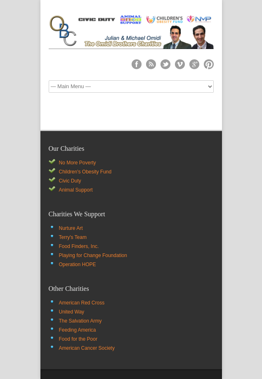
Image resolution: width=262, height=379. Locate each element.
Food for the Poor (78, 339)
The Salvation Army (80, 321)
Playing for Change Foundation (93, 255)
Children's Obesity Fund (85, 172)
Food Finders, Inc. (79, 246)
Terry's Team (73, 237)
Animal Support (76, 190)
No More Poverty (77, 163)
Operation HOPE (77, 264)
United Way (72, 312)
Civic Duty (70, 181)
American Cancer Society (87, 348)
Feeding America (77, 330)
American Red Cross (82, 303)
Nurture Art (71, 228)
